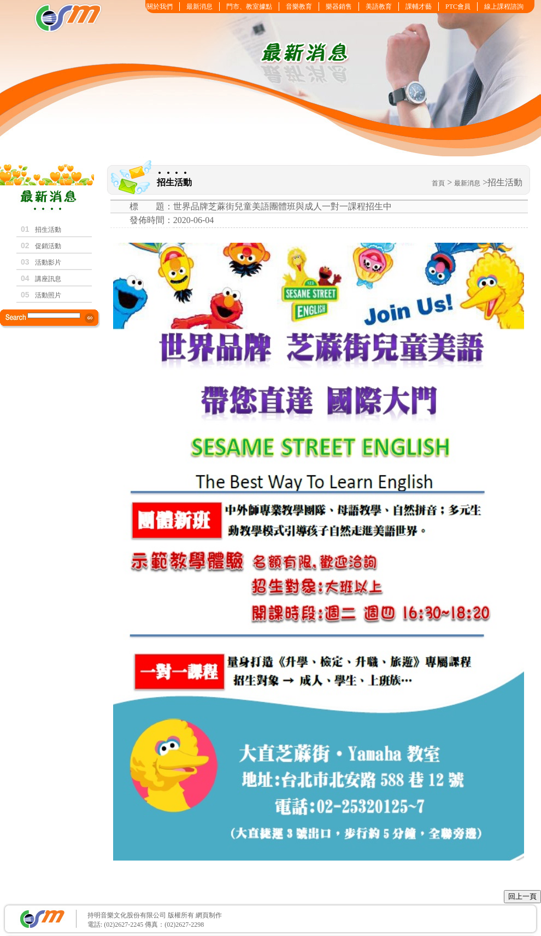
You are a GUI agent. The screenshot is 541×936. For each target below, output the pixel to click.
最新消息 (199, 6)
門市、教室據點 (249, 6)
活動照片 (48, 295)
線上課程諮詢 (504, 6)
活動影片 (48, 262)
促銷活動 (48, 246)
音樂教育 (299, 6)
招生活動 (48, 229)
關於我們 (159, 6)
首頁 (438, 183)
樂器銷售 (339, 6)
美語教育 (379, 6)
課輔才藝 (418, 6)
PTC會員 (458, 6)
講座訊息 (48, 279)
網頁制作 (208, 915)
